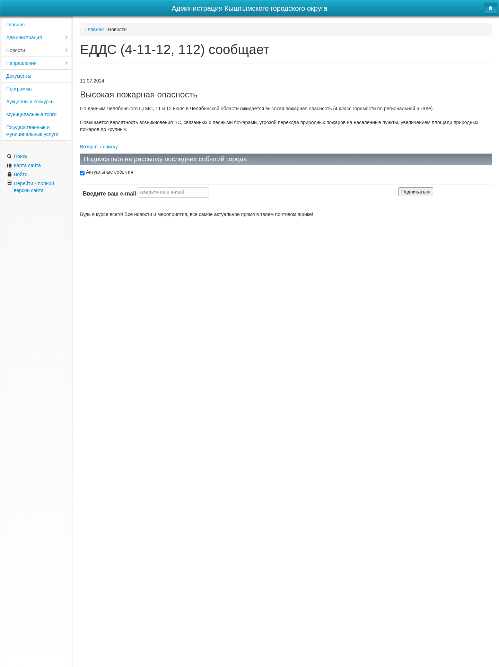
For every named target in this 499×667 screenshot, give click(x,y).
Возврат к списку (99, 146)
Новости (37, 50)
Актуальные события (106, 172)
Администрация (37, 37)
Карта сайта (24, 165)
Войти (17, 174)
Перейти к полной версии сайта (30, 186)
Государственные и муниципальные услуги (32, 130)
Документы (18, 76)
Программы (19, 89)
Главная (15, 24)
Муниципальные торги (31, 114)
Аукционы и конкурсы (30, 101)
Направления (37, 63)
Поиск (17, 156)
